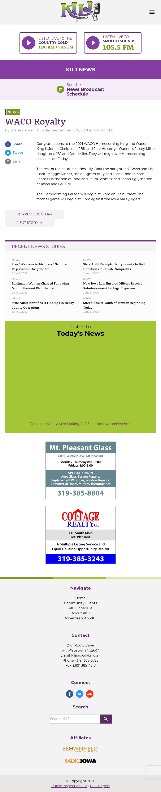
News (13, 112)
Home (80, 598)
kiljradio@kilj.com (86, 655)
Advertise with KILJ (81, 618)
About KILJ (80, 613)
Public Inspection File (69, 786)
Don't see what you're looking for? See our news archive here (81, 424)
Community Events (80, 603)
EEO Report (100, 786)
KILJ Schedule (80, 608)
